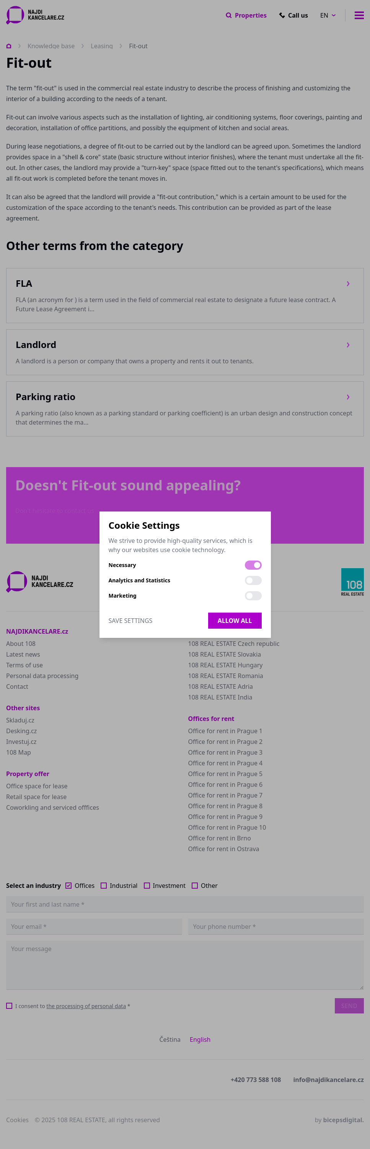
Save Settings (131, 620)
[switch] (253, 565)
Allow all (235, 620)
